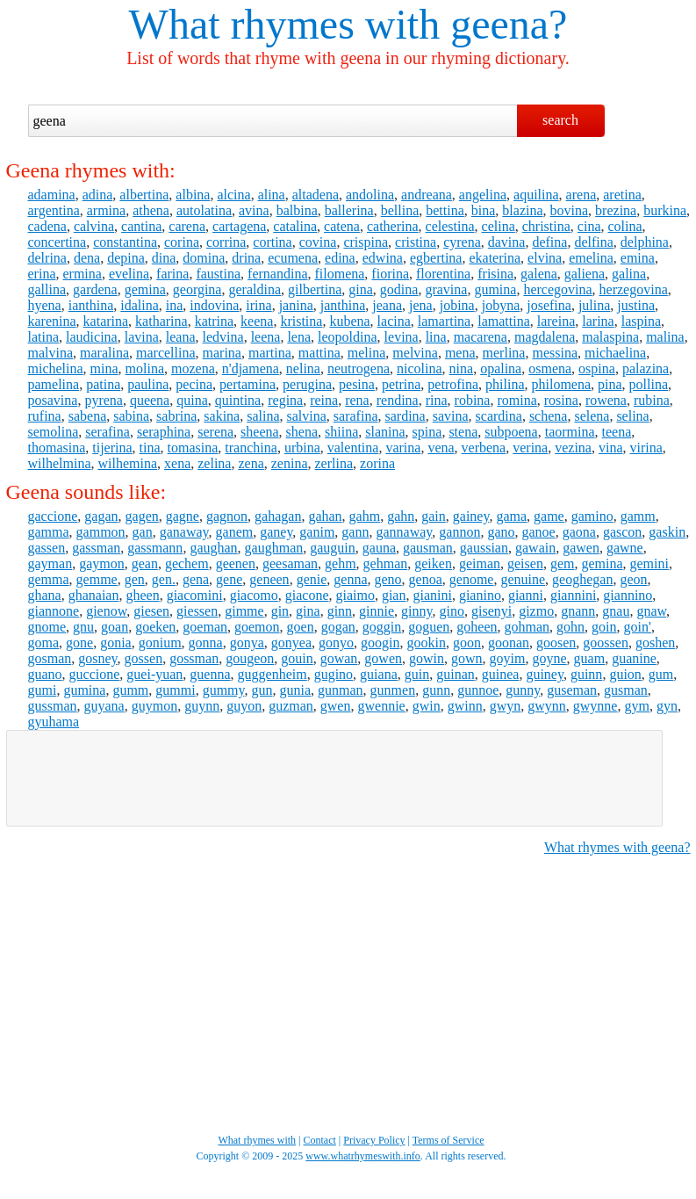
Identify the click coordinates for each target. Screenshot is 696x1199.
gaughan (213, 547)
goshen (655, 642)
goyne (549, 658)
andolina (370, 194)
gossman (194, 658)
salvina (306, 415)
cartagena (239, 226)
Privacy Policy (374, 1140)
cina (589, 226)
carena (187, 226)
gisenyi (491, 610)
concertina (57, 242)
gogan (338, 626)
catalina (295, 226)
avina (254, 210)
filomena (339, 273)
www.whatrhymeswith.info (362, 1156)
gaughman (274, 547)
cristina (415, 242)
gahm (365, 516)
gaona (579, 531)
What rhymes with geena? (617, 847)
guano (45, 674)
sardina (404, 415)
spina (427, 431)
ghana (44, 595)
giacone (307, 595)
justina (636, 305)
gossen (144, 658)
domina (204, 257)
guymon (154, 705)
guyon (244, 705)
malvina (51, 352)
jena (421, 305)
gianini (432, 595)
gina (360, 289)
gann (355, 531)
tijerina (112, 447)
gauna (379, 547)
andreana (426, 194)
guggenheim (272, 674)
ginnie (376, 610)
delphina (645, 242)
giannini (573, 595)
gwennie (381, 705)
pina (610, 384)
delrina (47, 257)
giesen (151, 610)
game (549, 516)
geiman (479, 563)
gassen (47, 547)
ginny (416, 610)
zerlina (334, 463)
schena (548, 415)
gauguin (332, 547)
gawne (624, 547)
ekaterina (494, 257)
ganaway (184, 531)
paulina (148, 384)
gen (135, 579)
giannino (627, 595)
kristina (301, 321)
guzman (291, 705)
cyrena (462, 242)
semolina (53, 431)
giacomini (195, 595)
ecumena (293, 257)
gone (79, 642)
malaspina (610, 336)
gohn (570, 626)
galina (629, 273)
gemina (145, 289)
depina (126, 257)
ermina (81, 273)
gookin (425, 642)
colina (624, 226)
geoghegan (582, 579)
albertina (144, 194)
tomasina (193, 447)
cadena (47, 226)
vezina (573, 447)
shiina (341, 431)
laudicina (92, 336)
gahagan (278, 516)
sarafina (356, 415)
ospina (596, 368)
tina (150, 447)
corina (181, 242)
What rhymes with (285, 24)
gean (145, 563)
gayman (50, 563)
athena (151, 210)
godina (399, 289)
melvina (415, 352)
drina (246, 257)
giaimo (354, 595)
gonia (116, 642)
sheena (259, 431)
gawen (581, 547)
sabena (87, 415)
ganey (276, 531)
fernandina (277, 273)
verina (530, 447)
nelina (303, 368)
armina (106, 210)
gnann (578, 610)
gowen (383, 658)
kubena (349, 321)
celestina (450, 226)
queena (149, 400)
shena (302, 431)
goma (44, 642)
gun (261, 690)
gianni (525, 595)
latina (44, 336)
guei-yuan (154, 674)
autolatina (204, 210)
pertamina (247, 384)
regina (285, 400)
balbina (297, 210)
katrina (214, 321)
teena (617, 431)
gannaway (404, 531)
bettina (445, 210)
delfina (593, 242)
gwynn (546, 705)
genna (350, 579)
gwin (427, 705)
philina (504, 384)
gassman (96, 547)
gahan (324, 516)
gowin (426, 658)
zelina (214, 463)
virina (646, 447)
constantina (125, 242)
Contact (320, 1140)
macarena (480, 336)
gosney (97, 658)
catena (342, 226)
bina (483, 210)
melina (367, 352)
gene (229, 579)
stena (462, 431)
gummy (224, 690)
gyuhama (54, 721)
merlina (504, 352)
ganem (235, 531)
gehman (385, 563)
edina (340, 257)
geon (633, 579)
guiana (379, 674)
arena (581, 194)
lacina (394, 321)
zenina (289, 463)
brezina (615, 210)
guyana (104, 705)
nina (461, 368)
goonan (508, 642)
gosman (50, 658)
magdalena (544, 336)
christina (546, 226)
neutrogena (358, 368)
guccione (94, 674)
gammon (101, 531)
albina (193, 194)
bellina (400, 210)
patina (103, 384)
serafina (107, 431)
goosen (556, 642)
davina (507, 242)
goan (114, 626)
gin (280, 610)
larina (597, 321)
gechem (187, 563)
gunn (436, 690)
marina (222, 352)
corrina (226, 242)
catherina (393, 226)
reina (324, 400)
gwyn (505, 705)
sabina (131, 415)
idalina (139, 305)
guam (590, 658)
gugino (333, 674)
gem (562, 563)
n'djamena (250, 368)
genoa (425, 579)
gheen (142, 595)
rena (357, 400)
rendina (398, 400)
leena (266, 336)
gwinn (465, 705)
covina (318, 242)
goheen (476, 626)
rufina (44, 415)
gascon (622, 531)
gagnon (227, 516)
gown (467, 658)
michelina (55, 368)
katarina (106, 321)
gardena (95, 289)
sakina (222, 415)
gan (143, 531)
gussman (52, 705)
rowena (606, 400)
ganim (316, 531)
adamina (51, 194)
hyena (44, 305)
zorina (377, 463)
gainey (471, 516)
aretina (622, 194)
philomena (562, 384)
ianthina (91, 305)
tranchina (251, 447)
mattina (319, 352)
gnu (83, 626)
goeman (205, 626)
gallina (47, 289)
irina (258, 305)
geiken (433, 563)
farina (172, 273)
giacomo (254, 595)
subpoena (510, 431)
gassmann (155, 547)
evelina (129, 273)
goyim (508, 658)
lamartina (444, 321)
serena (215, 431)
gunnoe (478, 690)
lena (299, 336)
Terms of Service (448, 1140)
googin (380, 642)
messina (555, 352)
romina (516, 400)
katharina (161, 321)
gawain (535, 547)
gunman (340, 690)
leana (181, 336)
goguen (428, 626)
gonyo (336, 642)
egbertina (436, 257)
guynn (201, 705)
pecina (194, 384)
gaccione (53, 516)
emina (638, 257)
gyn (667, 705)
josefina (549, 305)
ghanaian (93, 595)
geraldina (254, 289)
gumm (130, 690)
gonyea (291, 642)
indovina (214, 305)
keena (256, 321)
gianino (480, 595)
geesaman (290, 563)
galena (538, 273)
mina (104, 368)
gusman (626, 690)
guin (417, 674)
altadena (315, 194)
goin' (637, 626)
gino (452, 610)
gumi (42, 690)
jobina (457, 305)
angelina (482, 194)
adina (98, 194)
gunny (523, 690)
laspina (641, 321)
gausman (428, 547)
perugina (307, 384)
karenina (52, 321)
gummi (175, 690)
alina (271, 194)
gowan (339, 658)
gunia (295, 690)
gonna (206, 642)
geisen (525, 563)
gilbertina (314, 289)
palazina (645, 368)
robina (473, 400)
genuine (522, 579)
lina (436, 336)
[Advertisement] (334, 778)
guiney (544, 674)
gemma (48, 579)
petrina (401, 384)
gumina (495, 289)
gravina (446, 289)
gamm (638, 516)
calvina (94, 226)
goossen (605, 642)
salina (263, 415)
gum (661, 674)
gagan (101, 516)
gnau (615, 610)
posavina (53, 400)
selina (632, 415)
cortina (272, 242)
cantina (141, 226)
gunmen (393, 690)
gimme (244, 610)
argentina (54, 210)
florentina (443, 273)
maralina (104, 352)
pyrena (103, 400)
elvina (544, 257)
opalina (500, 368)
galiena (584, 273)
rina (437, 400)
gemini (649, 563)
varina (402, 447)
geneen (269, 579)
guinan (455, 674)
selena (591, 415)
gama (511, 516)
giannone (54, 610)
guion (625, 674)
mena (460, 352)
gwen (335, 705)
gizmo (536, 610)
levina (401, 336)
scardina (499, 415)
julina (594, 305)
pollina (648, 384)
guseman (572, 690)
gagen (142, 516)
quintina (238, 400)
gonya (247, 642)
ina (174, 305)
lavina (142, 336)
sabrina (176, 415)
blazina (522, 210)
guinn (586, 674)
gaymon (102, 563)
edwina (382, 257)
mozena (193, 368)
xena (177, 463)
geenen (235, 563)
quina (192, 400)
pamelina (54, 384)
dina (164, 257)
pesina (357, 384)
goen (300, 626)
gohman (527, 626)
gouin (296, 658)
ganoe (539, 531)
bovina (569, 210)
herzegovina (633, 289)
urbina (302, 447)
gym (636, 705)
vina (611, 447)
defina (549, 242)
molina (145, 368)
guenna (210, 674)
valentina (353, 447)
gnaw (651, 610)
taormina (570, 431)
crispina (365, 242)
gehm (340, 563)
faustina (218, 273)
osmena (549, 368)
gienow (106, 610)
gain (433, 516)
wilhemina (127, 463)
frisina (495, 273)
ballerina (349, 210)
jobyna (501, 305)
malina (665, 336)
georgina (197, 289)
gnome (47, 626)
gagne (182, 516)
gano (500, 531)
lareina (556, 321)
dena (87, 257)
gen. (164, 579)
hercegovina (557, 289)
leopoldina (347, 336)
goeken (155, 626)
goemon (257, 626)
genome (471, 579)
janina (296, 305)
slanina (385, 431)
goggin (381, 626)
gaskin (667, 531)
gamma (48, 531)
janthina (343, 305)
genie (312, 579)
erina (42, 273)
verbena (484, 447)
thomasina (57, 447)
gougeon (250, 658)
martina (269, 352)
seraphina (163, 431)
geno (387, 579)
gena (196, 579)
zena (250, 463)
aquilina (536, 194)
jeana (387, 305)
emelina (591, 257)
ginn (339, 610)
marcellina (166, 352)
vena (440, 447)
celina (498, 226)
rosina (561, 400)
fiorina (390, 273)
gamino (592, 516)
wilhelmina (59, 463)
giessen (197, 610)
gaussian (484, 547)
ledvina (223, 336)
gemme (97, 579)
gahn (400, 516)
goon (467, 642)
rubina (652, 400)
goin (604, 626)
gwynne (595, 705)
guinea (501, 674)
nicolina (419, 368)
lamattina (503, 321)
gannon (459, 531)
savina (451, 415)
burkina (664, 210)
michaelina (615, 352)
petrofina (452, 384)
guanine (634, 658)
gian (394, 595)
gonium (160, 642)
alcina (233, 194)
